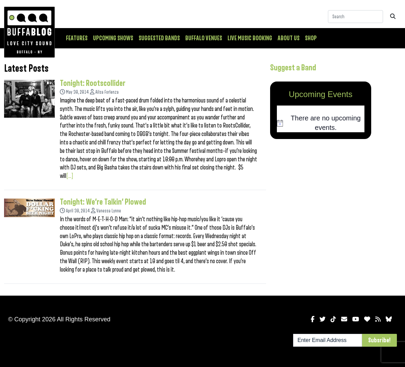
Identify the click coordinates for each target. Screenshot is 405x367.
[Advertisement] (321, 192)
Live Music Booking (250, 38)
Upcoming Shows (113, 38)
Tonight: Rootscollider (92, 83)
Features (77, 38)
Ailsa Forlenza (107, 92)
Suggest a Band (293, 67)
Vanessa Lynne (108, 210)
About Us (289, 38)
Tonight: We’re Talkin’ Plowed (103, 202)
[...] (69, 176)
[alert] (321, 123)
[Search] (355, 16)
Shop (311, 38)
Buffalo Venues (203, 38)
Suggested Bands (159, 38)
